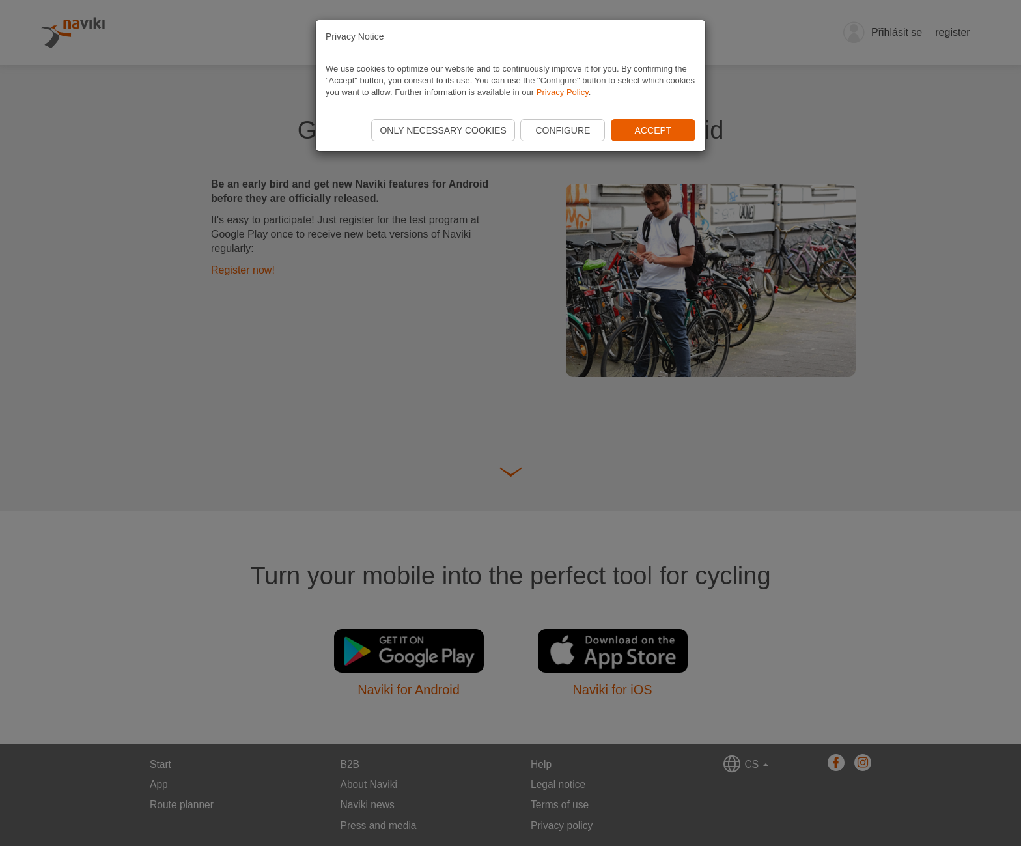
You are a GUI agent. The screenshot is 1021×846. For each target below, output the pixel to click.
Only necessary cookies (443, 130)
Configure (562, 130)
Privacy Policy (563, 92)
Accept (653, 130)
